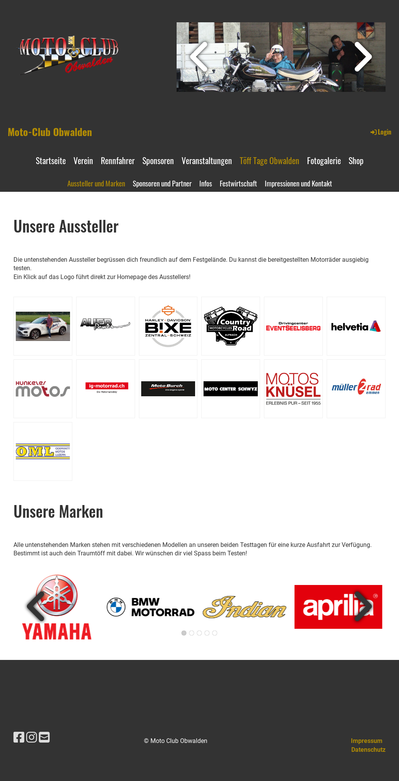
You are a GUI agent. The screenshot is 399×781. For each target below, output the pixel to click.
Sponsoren (158, 160)
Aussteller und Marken (96, 183)
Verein (83, 160)
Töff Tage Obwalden (269, 160)
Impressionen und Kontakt (298, 183)
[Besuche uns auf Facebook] (18, 737)
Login (380, 131)
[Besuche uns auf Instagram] (31, 737)
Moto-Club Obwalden (50, 132)
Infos (205, 183)
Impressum (366, 740)
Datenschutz (368, 749)
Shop (356, 160)
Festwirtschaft (238, 183)
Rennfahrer (118, 160)
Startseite (51, 160)
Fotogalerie (324, 160)
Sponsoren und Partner (162, 183)
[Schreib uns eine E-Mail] (44, 737)
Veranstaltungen (207, 160)
